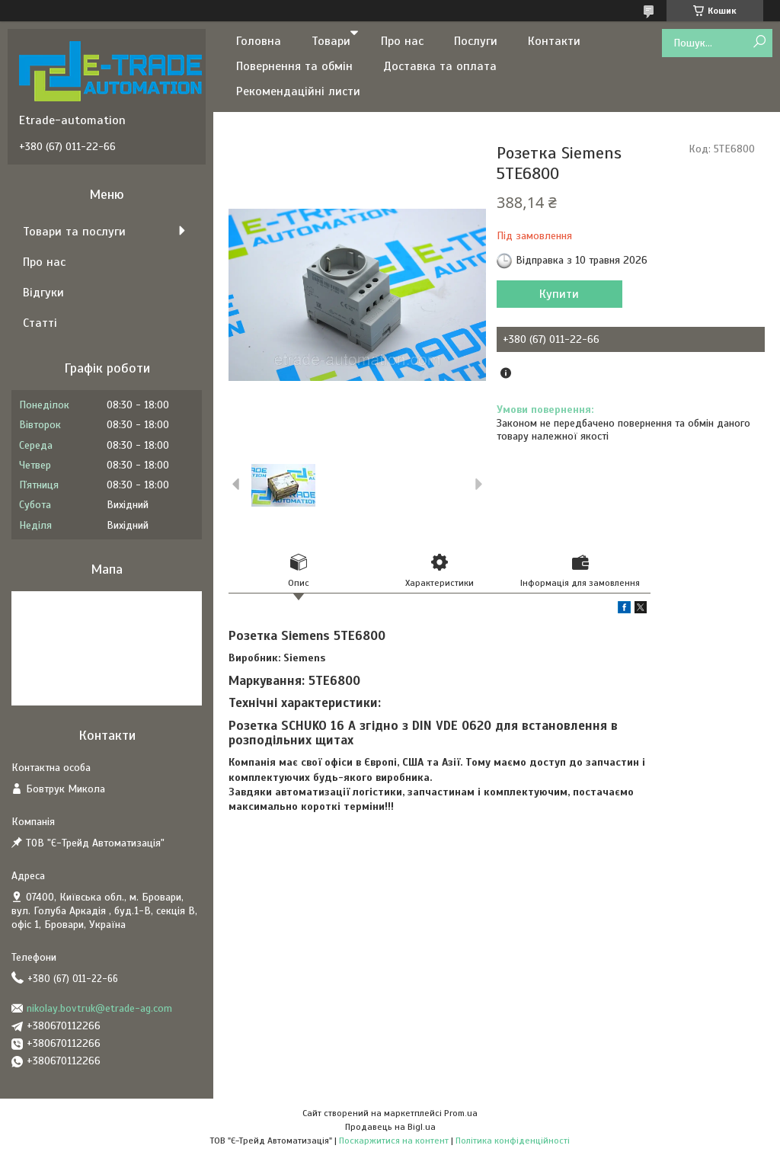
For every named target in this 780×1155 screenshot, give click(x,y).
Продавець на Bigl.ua (390, 1126)
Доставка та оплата (440, 66)
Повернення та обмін (294, 66)
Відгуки (43, 292)
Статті (40, 323)
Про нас (402, 41)
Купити (559, 294)
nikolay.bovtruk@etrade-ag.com (99, 1008)
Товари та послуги (74, 231)
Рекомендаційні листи (298, 91)
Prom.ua (461, 1113)
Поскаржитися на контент (394, 1140)
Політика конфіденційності (513, 1140)
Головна (258, 41)
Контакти (554, 41)
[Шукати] (759, 42)
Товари (331, 41)
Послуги (475, 41)
